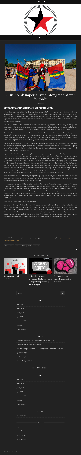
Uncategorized (21, 415)
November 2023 (22, 321)
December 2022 (22, 329)
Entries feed (20, 431)
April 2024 (20, 317)
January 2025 (20, 313)
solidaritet (36, 245)
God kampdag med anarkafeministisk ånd (29, 344)
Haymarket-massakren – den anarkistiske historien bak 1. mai (35, 340)
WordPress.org (21, 439)
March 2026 (20, 308)
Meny (40, 37)
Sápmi (29, 245)
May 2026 (20, 304)
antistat (18, 245)
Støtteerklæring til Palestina (25, 361)
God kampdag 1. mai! (11, 276)
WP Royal (14, 451)
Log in (18, 427)
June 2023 (20, 325)
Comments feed (21, 435)
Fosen (23, 245)
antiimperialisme (9, 245)
